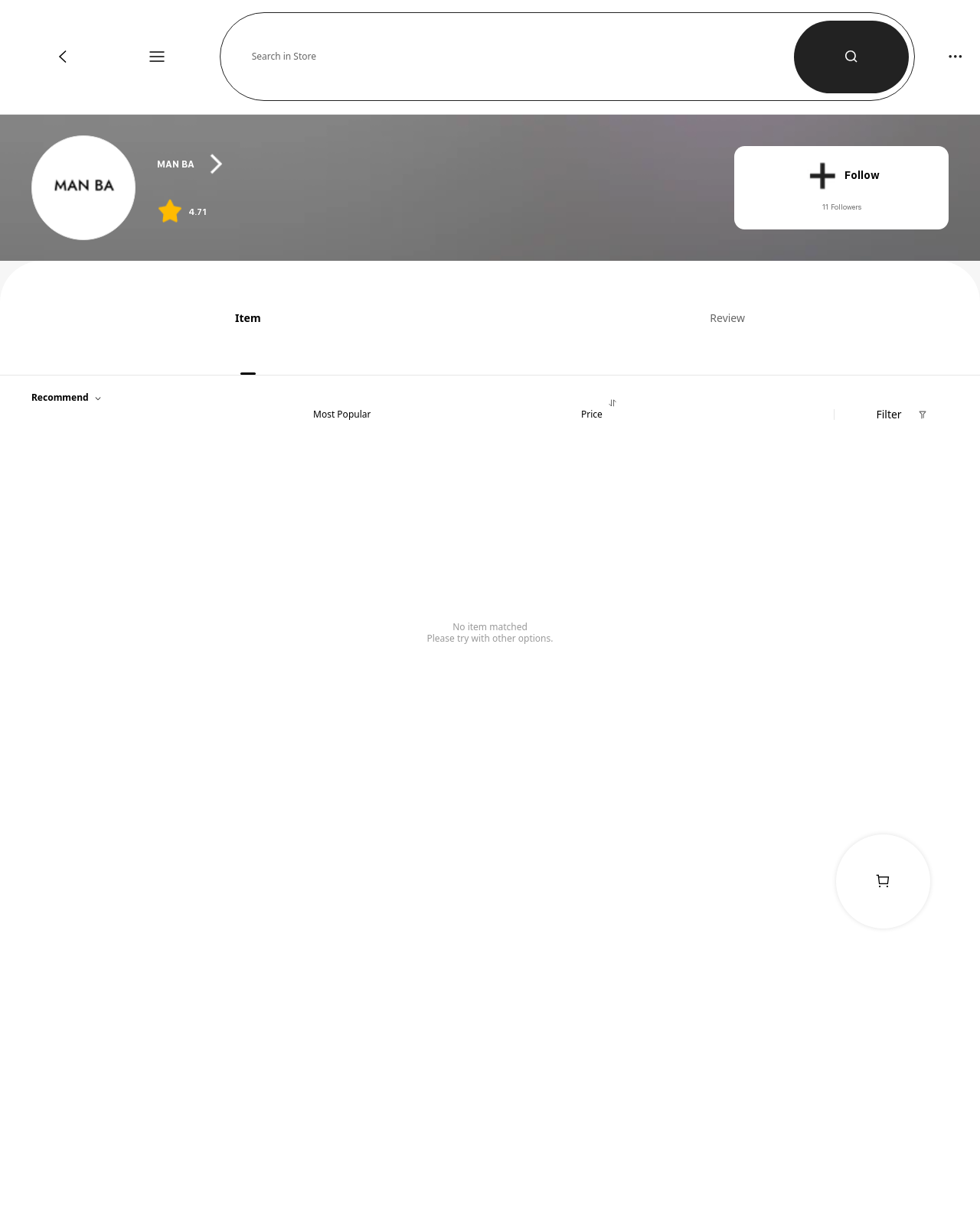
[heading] (430, 164)
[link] (84, 188)
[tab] (242, 318)
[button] (523, 56)
